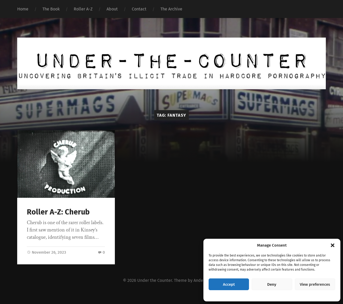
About (112, 9)
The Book (51, 9)
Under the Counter (154, 280)
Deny (271, 284)
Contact (139, 9)
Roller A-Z (83, 9)
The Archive (171, 9)
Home (22, 9)
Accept (229, 284)
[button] (332, 245)
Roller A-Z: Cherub (58, 212)
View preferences (315, 284)
